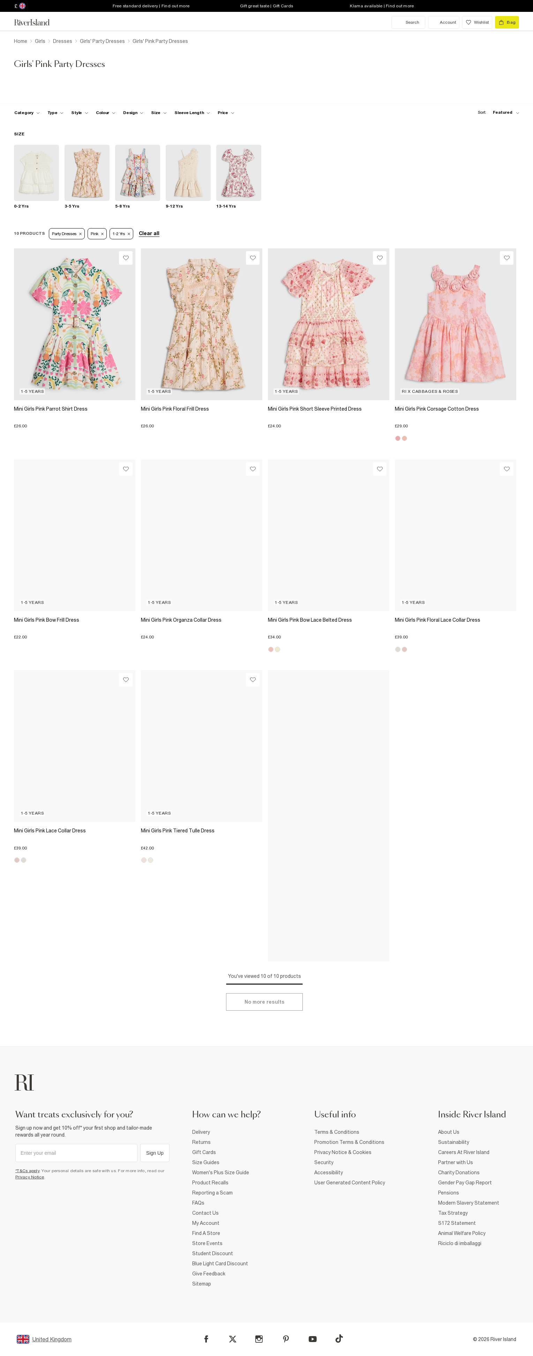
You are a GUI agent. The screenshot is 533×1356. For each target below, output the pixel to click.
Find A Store (206, 1233)
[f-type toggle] (55, 112)
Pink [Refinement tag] (97, 233)
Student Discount (212, 1253)
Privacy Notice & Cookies (342, 1152)
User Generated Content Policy (349, 1182)
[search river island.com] (408, 22)
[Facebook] (206, 1339)
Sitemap (201, 1284)
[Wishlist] (126, 258)
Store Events (207, 1243)
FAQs (198, 1203)
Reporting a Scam (212, 1193)
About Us (448, 1132)
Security (323, 1162)
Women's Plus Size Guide (220, 1172)
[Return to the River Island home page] (37, 22)
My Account (205, 1223)
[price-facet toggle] (226, 112)
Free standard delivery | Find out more (151, 5)
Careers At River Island (463, 1152)
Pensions (448, 1193)
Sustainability (453, 1142)
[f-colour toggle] (106, 112)
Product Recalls (210, 1182)
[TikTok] (339, 1338)
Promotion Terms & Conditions (349, 1142)
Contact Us (205, 1213)
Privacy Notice (29, 1177)
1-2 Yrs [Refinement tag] (121, 233)
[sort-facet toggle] (497, 112)
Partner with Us (455, 1162)
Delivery (201, 1132)
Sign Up (155, 1153)
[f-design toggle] (133, 112)
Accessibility (328, 1172)
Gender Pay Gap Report (465, 1182)
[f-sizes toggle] (159, 112)
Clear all (149, 233)
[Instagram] (259, 1339)
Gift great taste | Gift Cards (266, 5)
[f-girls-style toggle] (79, 112)
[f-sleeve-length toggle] (192, 112)
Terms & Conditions (336, 1132)
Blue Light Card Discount (220, 1263)
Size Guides (205, 1162)
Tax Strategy (453, 1213)
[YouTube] (312, 1339)
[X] (232, 1339)
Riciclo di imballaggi (459, 1243)
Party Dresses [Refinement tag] (67, 233)
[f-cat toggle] (27, 112)
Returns (201, 1142)
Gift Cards (204, 1152)
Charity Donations (459, 1172)
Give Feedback (208, 1273)
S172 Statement (457, 1223)
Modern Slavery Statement (468, 1203)
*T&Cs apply (27, 1170)
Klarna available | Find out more (382, 5)
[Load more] (264, 1002)
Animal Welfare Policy (462, 1233)
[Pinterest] (286, 1339)
